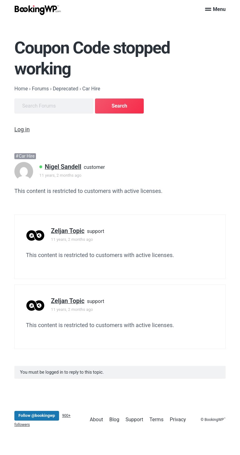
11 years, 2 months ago (60, 175)
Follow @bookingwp (36, 415)
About (96, 419)
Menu (215, 9)
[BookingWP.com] (37, 10)
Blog (114, 419)
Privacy (178, 419)
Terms (156, 419)
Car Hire (26, 156)
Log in (22, 129)
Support (134, 419)
